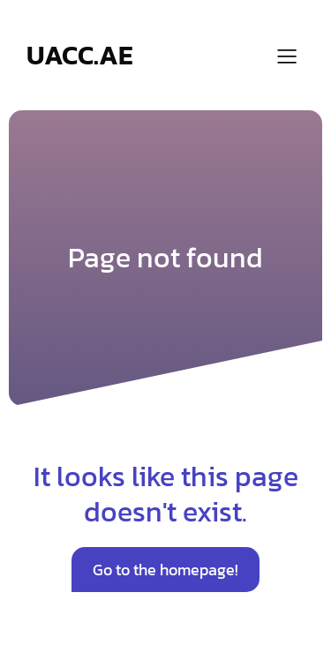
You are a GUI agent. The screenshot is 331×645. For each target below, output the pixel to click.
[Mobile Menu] (287, 55)
